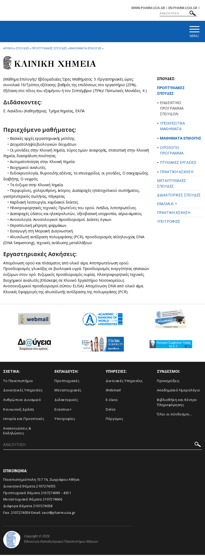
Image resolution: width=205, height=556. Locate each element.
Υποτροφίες (64, 419)
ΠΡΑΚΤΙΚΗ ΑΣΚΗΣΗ (176, 172)
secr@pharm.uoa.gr (58, 513)
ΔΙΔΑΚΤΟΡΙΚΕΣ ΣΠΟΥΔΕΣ (179, 195)
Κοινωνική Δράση (18, 410)
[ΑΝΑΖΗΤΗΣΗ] (178, 13)
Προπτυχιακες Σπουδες (49, 49)
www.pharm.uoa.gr (148, 8)
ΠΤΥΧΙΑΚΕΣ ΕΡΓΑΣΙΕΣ (178, 163)
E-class (112, 400)
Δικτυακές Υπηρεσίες (124, 381)
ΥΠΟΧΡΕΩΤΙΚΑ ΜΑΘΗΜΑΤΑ (172, 126)
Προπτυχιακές (66, 381)
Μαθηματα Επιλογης (85, 49)
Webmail (113, 391)
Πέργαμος (114, 419)
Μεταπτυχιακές (67, 391)
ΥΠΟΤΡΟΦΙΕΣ (168, 222)
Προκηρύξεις (168, 381)
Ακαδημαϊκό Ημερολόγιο (178, 391)
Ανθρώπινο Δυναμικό (22, 400)
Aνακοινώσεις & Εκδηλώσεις (17, 431)
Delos (111, 410)
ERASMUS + (167, 204)
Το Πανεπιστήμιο (18, 381)
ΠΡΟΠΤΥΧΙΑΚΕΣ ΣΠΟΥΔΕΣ (170, 91)
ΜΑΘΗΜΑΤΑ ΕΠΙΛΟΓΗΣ (180, 138)
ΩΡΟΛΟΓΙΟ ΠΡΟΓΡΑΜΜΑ (171, 151)
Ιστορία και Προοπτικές (23, 419)
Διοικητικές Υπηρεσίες (23, 391)
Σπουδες (22, 49)
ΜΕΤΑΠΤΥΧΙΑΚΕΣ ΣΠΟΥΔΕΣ (171, 184)
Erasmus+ (63, 410)
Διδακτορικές (66, 400)
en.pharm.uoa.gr (182, 8)
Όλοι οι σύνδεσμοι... (174, 415)
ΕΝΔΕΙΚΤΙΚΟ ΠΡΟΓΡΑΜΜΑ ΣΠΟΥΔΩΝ (171, 109)
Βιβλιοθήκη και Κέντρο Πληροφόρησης (177, 403)
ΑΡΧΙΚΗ (8, 49)
